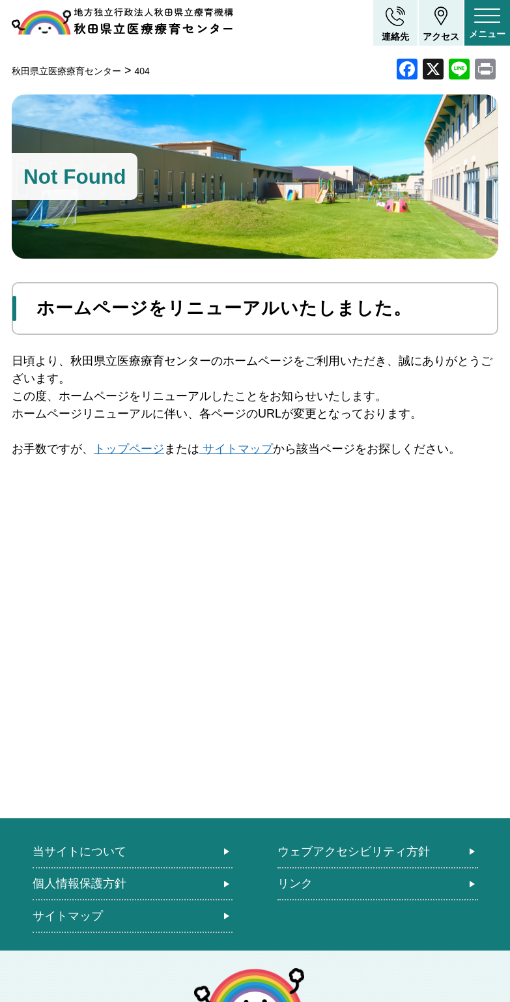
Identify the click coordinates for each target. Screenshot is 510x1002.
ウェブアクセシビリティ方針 (353, 851)
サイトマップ (236, 448)
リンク (295, 883)
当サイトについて (79, 851)
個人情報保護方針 (79, 883)
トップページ (129, 448)
